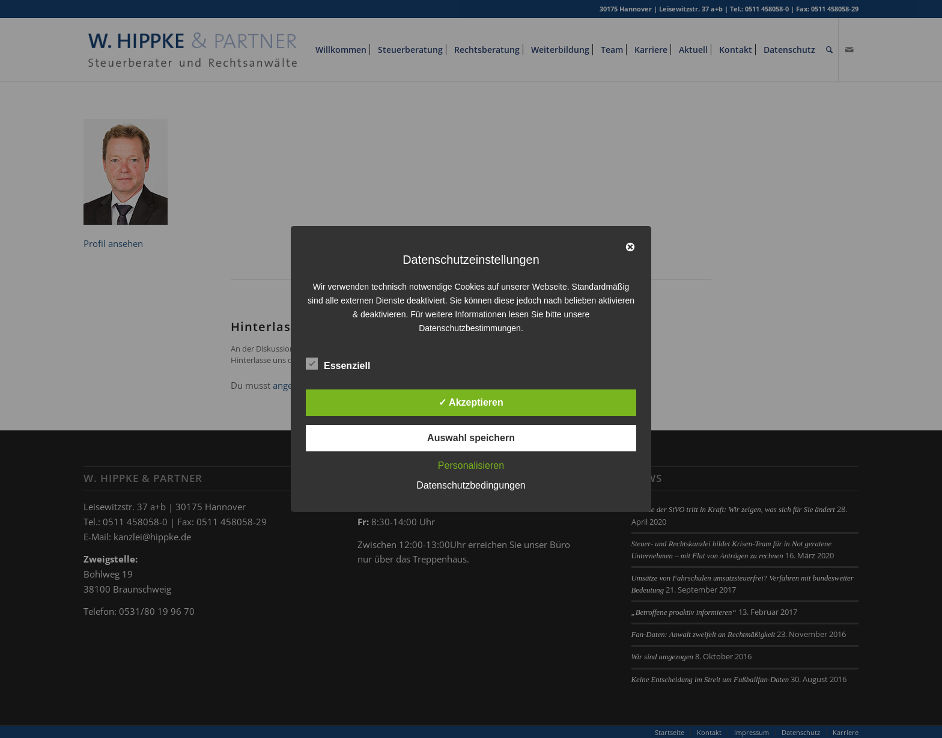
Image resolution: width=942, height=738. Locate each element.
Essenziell (338, 364)
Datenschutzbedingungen (470, 485)
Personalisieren (471, 465)
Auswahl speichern (471, 438)
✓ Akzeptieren (471, 402)
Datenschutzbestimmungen (470, 328)
